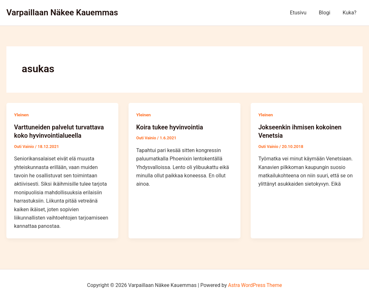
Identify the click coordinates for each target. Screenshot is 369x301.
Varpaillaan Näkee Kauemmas (62, 12)
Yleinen (21, 114)
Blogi (328, 13)
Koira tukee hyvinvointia (170, 127)
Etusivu (303, 13)
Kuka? (350, 13)
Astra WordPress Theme (254, 285)
